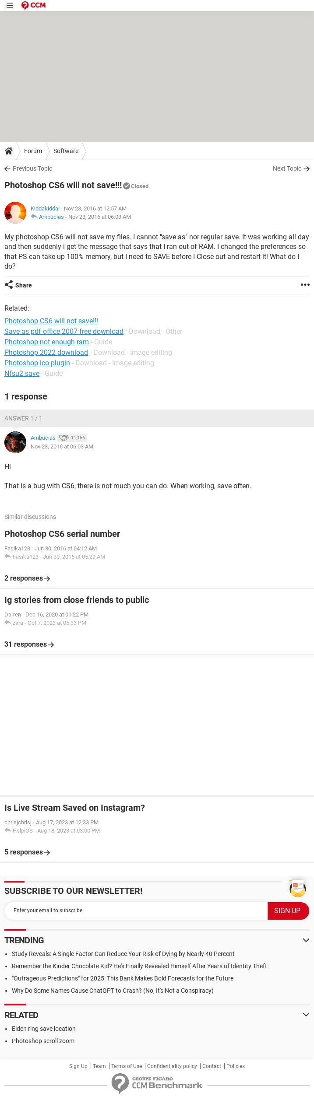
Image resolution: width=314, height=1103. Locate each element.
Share (23, 285)
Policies (235, 1066)
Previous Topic (32, 168)
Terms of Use (126, 1066)
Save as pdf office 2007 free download (63, 331)
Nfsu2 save (21, 373)
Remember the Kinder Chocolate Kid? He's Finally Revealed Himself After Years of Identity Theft (139, 966)
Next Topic (287, 168)
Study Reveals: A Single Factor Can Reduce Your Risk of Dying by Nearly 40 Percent (123, 953)
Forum (33, 150)
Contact (211, 1066)
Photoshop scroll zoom (43, 1040)
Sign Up (78, 1066)
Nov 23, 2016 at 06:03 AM (99, 217)
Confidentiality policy (172, 1066)
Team (99, 1066)
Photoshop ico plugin (37, 363)
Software (65, 150)
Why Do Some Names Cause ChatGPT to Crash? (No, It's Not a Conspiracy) (113, 990)
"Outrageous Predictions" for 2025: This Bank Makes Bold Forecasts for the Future (122, 978)
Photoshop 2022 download (46, 352)
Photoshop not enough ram (46, 342)
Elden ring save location (44, 1028)
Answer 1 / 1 (23, 418)
